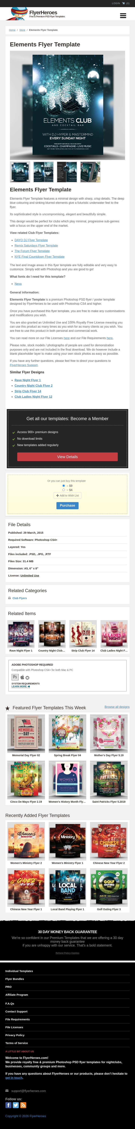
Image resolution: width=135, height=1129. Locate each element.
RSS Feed (23, 1105)
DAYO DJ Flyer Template (31, 240)
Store (22, 30)
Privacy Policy (15, 1035)
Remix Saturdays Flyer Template (36, 245)
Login (116, 3)
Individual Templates (19, 971)
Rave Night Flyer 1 (28, 380)
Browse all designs (117, 706)
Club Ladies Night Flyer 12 (33, 396)
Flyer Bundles (14, 978)
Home (12, 30)
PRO (8, 986)
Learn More (21, 686)
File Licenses (14, 1027)
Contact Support (16, 1011)
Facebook (8, 1105)
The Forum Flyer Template (32, 251)
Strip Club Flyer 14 (28, 391)
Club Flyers (20, 598)
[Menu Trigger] (123, 15)
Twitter (16, 1105)
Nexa (18, 283)
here (67, 338)
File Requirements (17, 1019)
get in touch (13, 1077)
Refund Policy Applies (67, 953)
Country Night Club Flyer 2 (34, 385)
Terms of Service (16, 1043)
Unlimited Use (29, 575)
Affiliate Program (16, 994)
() (126, 3)
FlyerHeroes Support (24, 365)
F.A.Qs (9, 1003)
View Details (67, 457)
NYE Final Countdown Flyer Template (40, 256)
